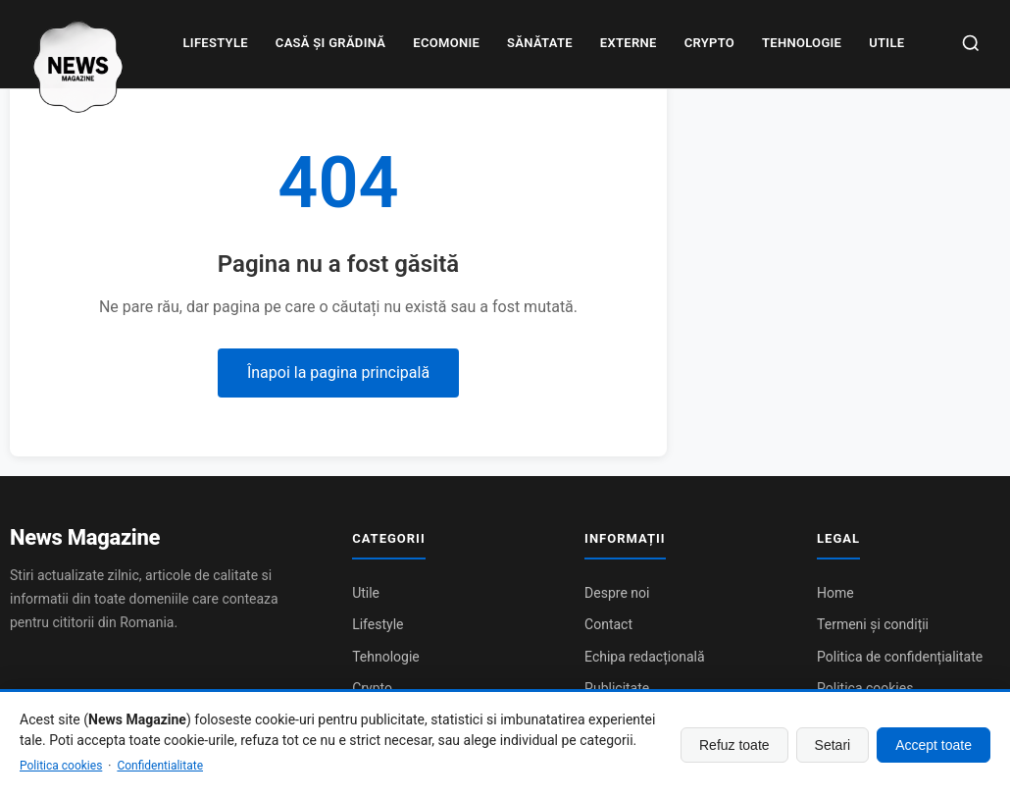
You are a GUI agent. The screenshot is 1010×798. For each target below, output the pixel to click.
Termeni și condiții (873, 624)
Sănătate (540, 42)
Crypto (709, 42)
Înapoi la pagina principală (338, 372)
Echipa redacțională (644, 657)
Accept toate (933, 745)
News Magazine (85, 537)
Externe (628, 42)
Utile (886, 42)
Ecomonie (446, 42)
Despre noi (616, 593)
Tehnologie (801, 42)
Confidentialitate (160, 765)
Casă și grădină (330, 42)
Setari (833, 745)
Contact (608, 624)
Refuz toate (734, 745)
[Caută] (970, 45)
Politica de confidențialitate (900, 657)
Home (835, 593)
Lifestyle (215, 42)
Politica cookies (61, 765)
